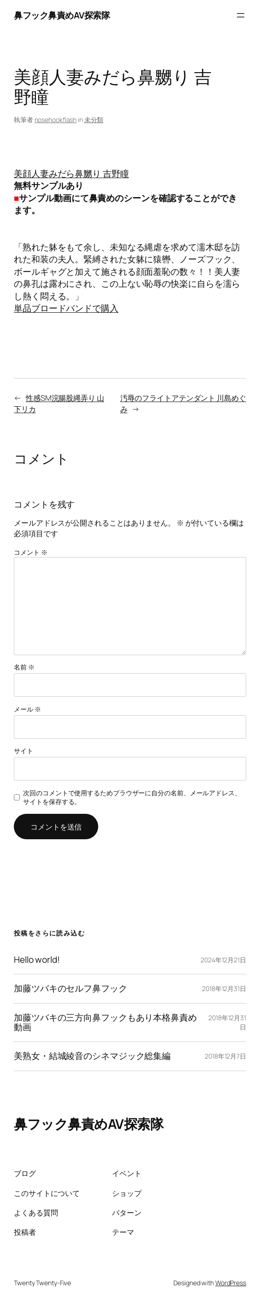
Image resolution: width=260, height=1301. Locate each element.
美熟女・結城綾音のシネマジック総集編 (92, 1056)
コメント (30, 552)
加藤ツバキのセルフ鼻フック (70, 988)
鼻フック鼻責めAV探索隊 (62, 15)
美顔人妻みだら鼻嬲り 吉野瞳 (71, 173)
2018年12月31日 (224, 988)
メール (27, 709)
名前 (24, 667)
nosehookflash (56, 119)
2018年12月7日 (225, 1056)
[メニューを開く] (240, 15)
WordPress (230, 1282)
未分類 (94, 119)
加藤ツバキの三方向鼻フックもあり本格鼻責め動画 (105, 1023)
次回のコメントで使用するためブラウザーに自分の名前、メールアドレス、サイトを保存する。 (132, 797)
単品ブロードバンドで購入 (66, 308)
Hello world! (37, 960)
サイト (23, 750)
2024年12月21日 (223, 959)
